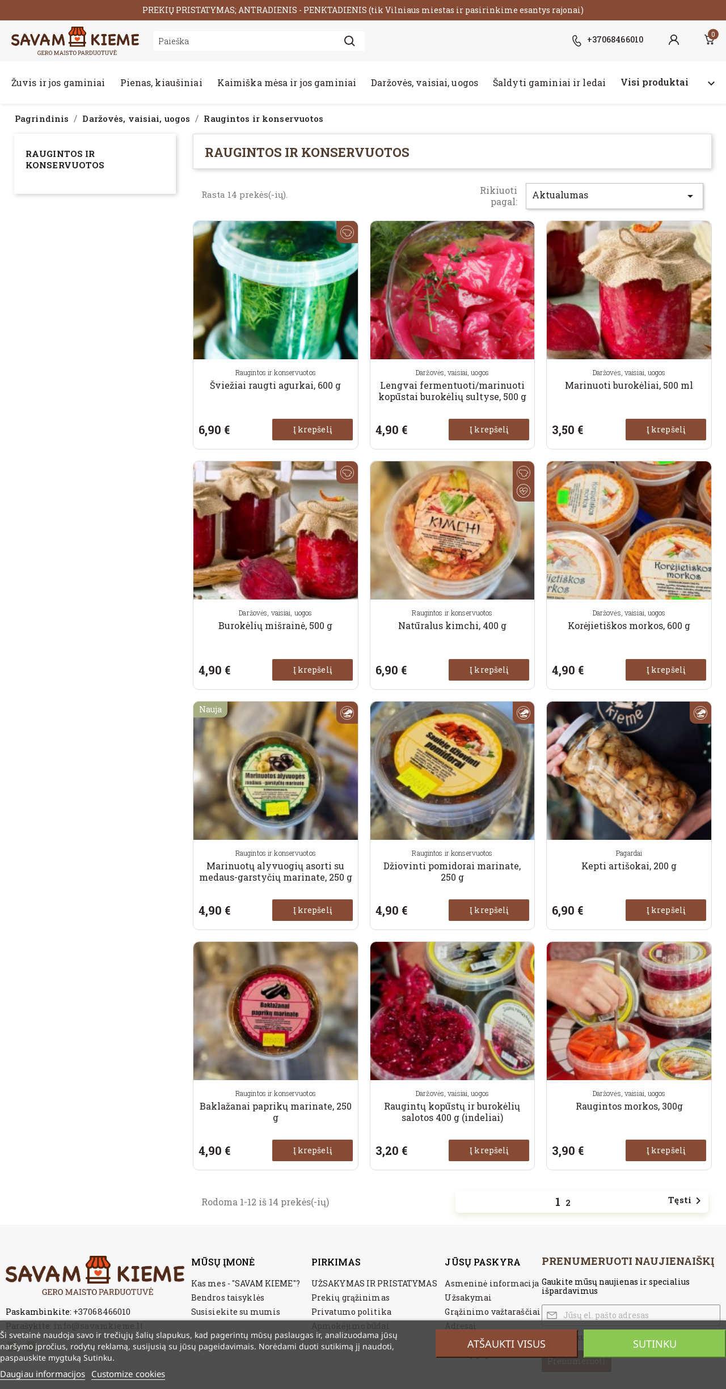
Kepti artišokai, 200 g (629, 866)
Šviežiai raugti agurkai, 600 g (275, 385)
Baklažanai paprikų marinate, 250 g (276, 1111)
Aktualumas (614, 196)
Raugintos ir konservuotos (65, 159)
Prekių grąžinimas (350, 1297)
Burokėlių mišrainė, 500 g (275, 625)
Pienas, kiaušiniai (161, 82)
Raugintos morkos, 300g (629, 1106)
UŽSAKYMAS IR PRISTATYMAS (374, 1283)
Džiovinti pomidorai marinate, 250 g (452, 871)
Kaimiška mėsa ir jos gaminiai (286, 82)
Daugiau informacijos (42, 1373)
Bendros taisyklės (227, 1297)
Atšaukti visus (506, 1343)
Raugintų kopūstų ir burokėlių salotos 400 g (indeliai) (452, 1111)
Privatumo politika (351, 1311)
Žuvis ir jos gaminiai (58, 82)
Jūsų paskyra (482, 1262)
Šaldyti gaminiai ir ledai (549, 82)
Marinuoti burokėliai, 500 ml (629, 385)
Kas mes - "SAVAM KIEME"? (245, 1283)
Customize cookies (128, 1373)
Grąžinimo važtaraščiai (493, 1311)
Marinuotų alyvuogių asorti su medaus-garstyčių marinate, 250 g (275, 871)
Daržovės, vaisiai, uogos (424, 82)
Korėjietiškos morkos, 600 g (629, 625)
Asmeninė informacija (491, 1283)
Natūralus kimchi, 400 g (452, 625)
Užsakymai (468, 1297)
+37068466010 (101, 1311)
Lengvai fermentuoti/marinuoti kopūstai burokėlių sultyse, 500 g (452, 390)
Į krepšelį (312, 429)
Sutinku (655, 1343)
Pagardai (629, 852)
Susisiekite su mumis (235, 1311)
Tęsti (686, 1201)
